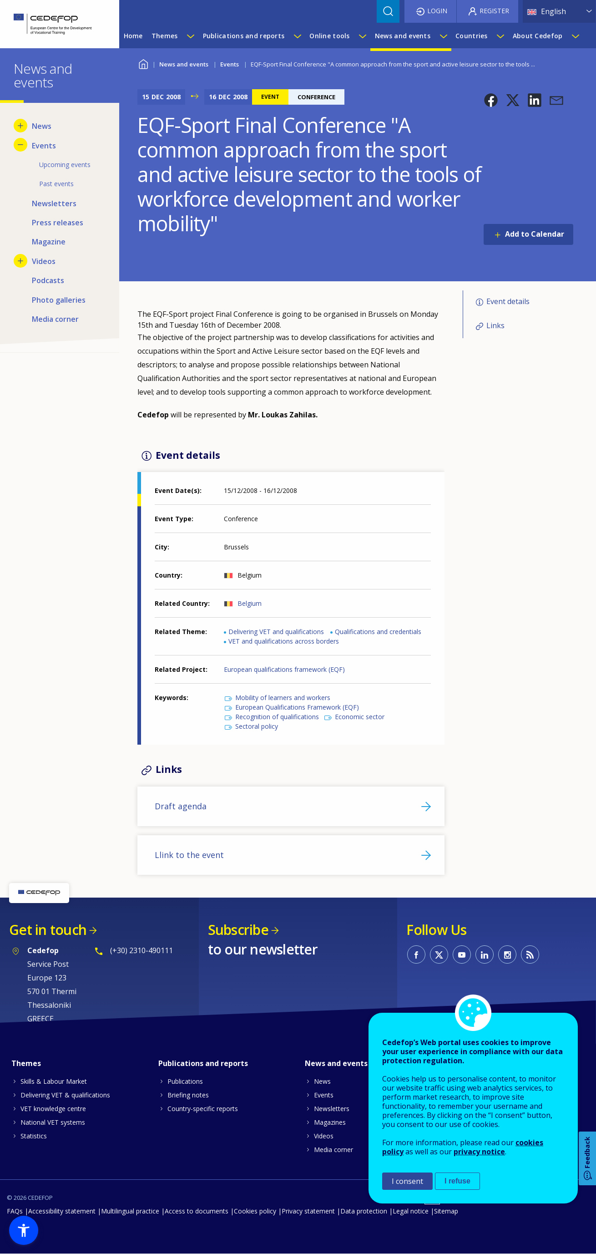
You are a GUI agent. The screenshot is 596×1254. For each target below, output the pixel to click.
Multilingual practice (130, 1211)
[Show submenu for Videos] (20, 261)
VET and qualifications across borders (283, 641)
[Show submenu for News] (20, 125)
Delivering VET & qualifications (65, 1095)
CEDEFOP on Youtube (462, 954)
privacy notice (479, 1152)
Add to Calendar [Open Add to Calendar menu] (534, 234)
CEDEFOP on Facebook (416, 954)
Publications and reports (203, 1063)
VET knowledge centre (53, 1108)
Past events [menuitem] (56, 183)
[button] (491, 100)
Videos (323, 1136)
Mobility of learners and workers (282, 697)
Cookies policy (255, 1211)
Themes (26, 1063)
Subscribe (238, 929)
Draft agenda (181, 806)
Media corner (333, 1149)
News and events (183, 64)
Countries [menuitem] (471, 35)
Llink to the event (189, 854)
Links (495, 325)
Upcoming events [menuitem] (65, 164)
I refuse (457, 1181)
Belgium (249, 603)
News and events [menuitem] (402, 35)
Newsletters (331, 1108)
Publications (185, 1081)
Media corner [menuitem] (55, 319)
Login (437, 10)
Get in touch (47, 929)
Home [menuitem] (133, 35)
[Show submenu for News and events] (443, 36)
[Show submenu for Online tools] (362, 36)
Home (143, 63)
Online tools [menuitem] (329, 35)
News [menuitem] (41, 126)
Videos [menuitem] (44, 261)
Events (229, 64)
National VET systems (52, 1122)
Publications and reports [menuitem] (244, 35)
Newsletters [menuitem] (54, 203)
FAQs (15, 1211)
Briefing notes (188, 1095)
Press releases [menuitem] (57, 223)
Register (494, 10)
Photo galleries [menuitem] (59, 300)
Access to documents (196, 1211)
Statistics (33, 1136)
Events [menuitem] (44, 146)
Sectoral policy (256, 726)
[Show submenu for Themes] (190, 36)
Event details (508, 302)
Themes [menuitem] (165, 35)
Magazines (330, 1122)
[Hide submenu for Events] (20, 145)
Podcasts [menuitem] (48, 280)
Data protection (363, 1211)
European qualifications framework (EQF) (284, 669)
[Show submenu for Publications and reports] (297, 36)
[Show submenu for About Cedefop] (575, 36)
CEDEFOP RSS (530, 954)
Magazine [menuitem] (49, 242)
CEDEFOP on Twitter (439, 954)
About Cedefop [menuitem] (538, 35)
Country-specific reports (202, 1108)
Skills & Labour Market (53, 1081)
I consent (407, 1181)
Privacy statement (308, 1211)
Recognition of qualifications (277, 716)
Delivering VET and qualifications (276, 631)
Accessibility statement (62, 1211)
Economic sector (359, 716)
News (322, 1081)
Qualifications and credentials (378, 631)
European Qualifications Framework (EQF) (297, 707)
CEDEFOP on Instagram (507, 954)
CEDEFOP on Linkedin (484, 954)
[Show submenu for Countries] (500, 36)
